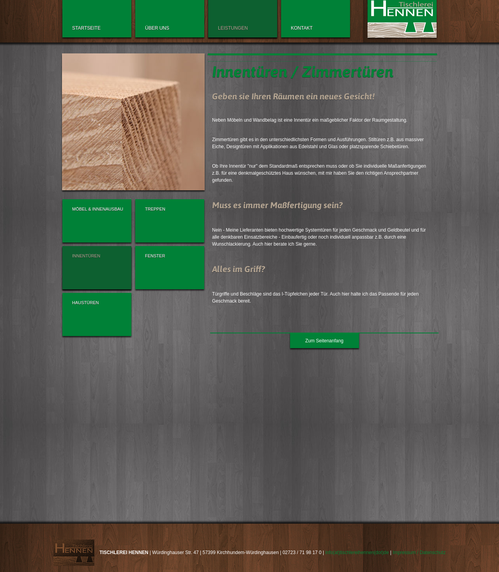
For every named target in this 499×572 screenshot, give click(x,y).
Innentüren (86, 255)
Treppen (155, 209)
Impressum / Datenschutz (419, 552)
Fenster (155, 255)
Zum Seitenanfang (324, 341)
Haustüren (85, 302)
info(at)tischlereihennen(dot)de (357, 552)
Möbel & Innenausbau (97, 209)
